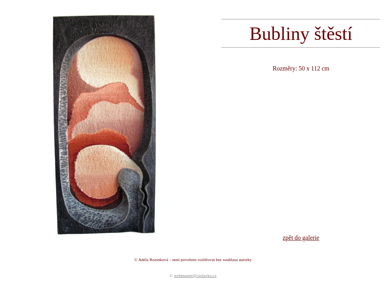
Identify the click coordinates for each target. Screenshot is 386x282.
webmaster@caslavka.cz (195, 275)
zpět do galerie (301, 237)
